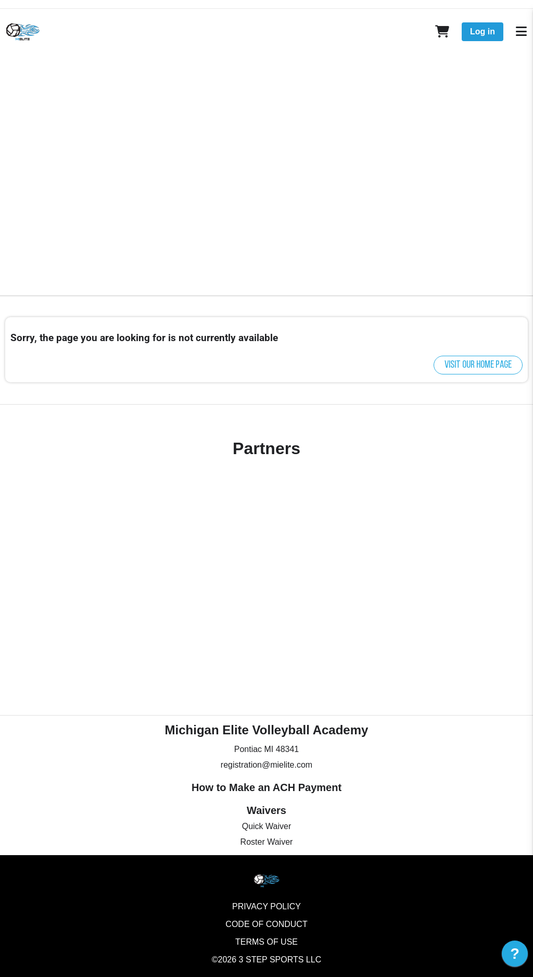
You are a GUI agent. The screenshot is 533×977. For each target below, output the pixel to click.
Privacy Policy (266, 906)
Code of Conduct (266, 924)
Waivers (266, 810)
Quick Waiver (266, 826)
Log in (482, 31)
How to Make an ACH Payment (266, 787)
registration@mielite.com (266, 764)
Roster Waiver (266, 841)
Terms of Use (266, 941)
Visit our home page (478, 365)
